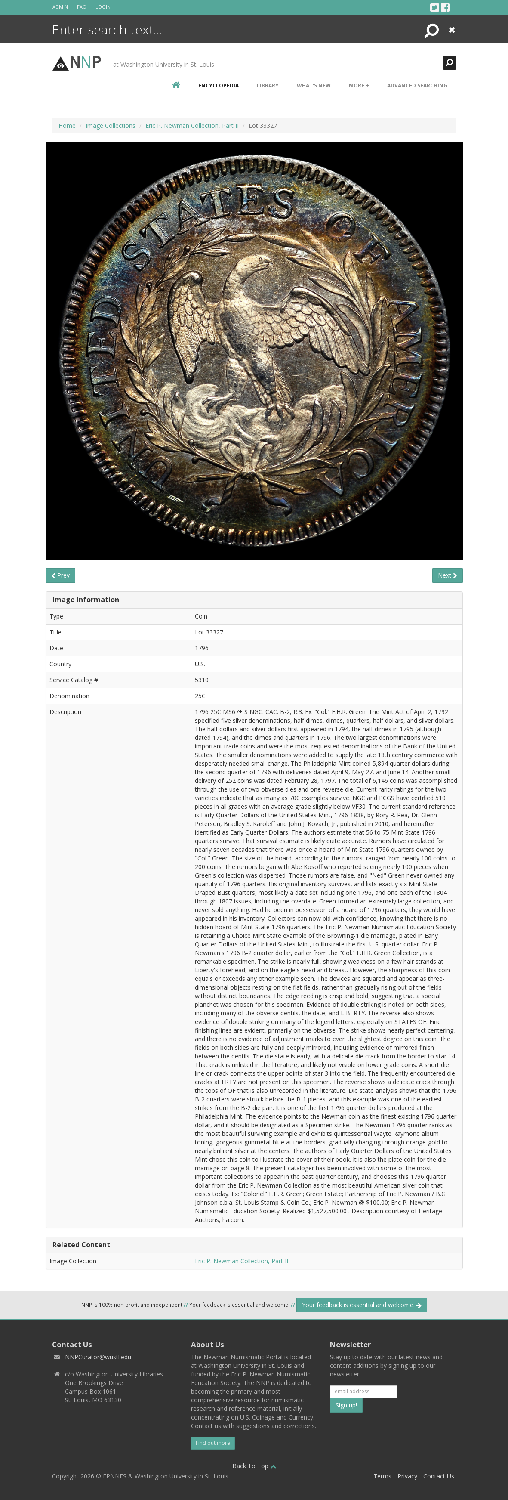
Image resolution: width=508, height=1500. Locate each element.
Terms (382, 1476)
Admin (60, 6)
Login (103, 6)
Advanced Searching (417, 85)
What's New (314, 85)
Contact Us (438, 1476)
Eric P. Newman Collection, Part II (192, 125)
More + (359, 85)
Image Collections (110, 125)
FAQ (81, 6)
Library (268, 85)
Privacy (407, 1476)
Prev (60, 575)
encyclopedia (218, 85)
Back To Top (254, 1466)
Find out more (213, 1443)
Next (447, 575)
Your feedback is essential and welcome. (362, 1305)
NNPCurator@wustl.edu (98, 1357)
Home (67, 125)
